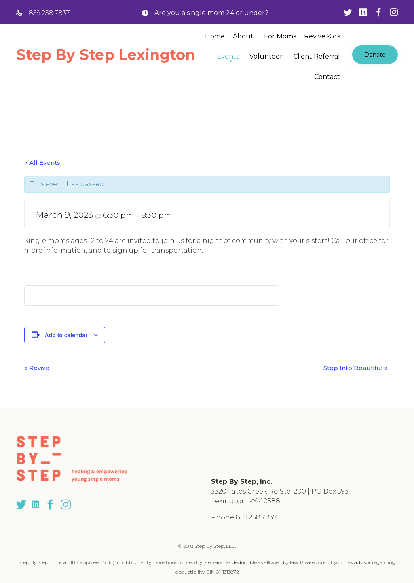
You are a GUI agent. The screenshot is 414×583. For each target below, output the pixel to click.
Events (228, 56)
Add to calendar (66, 335)
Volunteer (266, 56)
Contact (327, 77)
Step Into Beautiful (355, 368)
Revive (36, 368)
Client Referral (316, 56)
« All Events (42, 162)
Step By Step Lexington (105, 55)
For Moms (280, 36)
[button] (375, 54)
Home (215, 36)
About (243, 36)
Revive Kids (322, 36)
